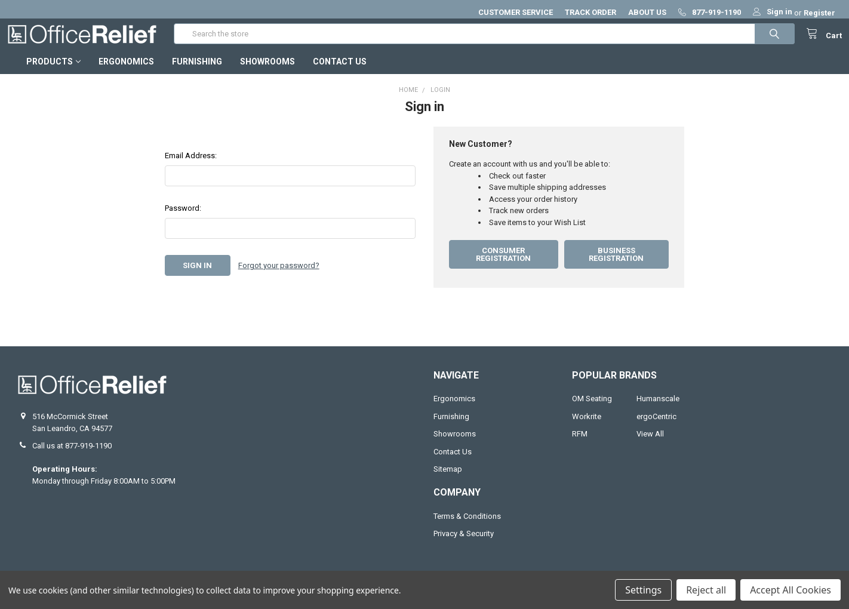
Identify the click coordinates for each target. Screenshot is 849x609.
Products (53, 72)
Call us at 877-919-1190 (72, 456)
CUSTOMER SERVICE (515, 12)
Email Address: (191, 166)
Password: (183, 218)
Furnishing (197, 72)
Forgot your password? (278, 276)
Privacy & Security (463, 544)
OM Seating (592, 409)
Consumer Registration (503, 265)
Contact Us (340, 72)
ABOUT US (647, 12)
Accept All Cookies (790, 589)
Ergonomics (126, 72)
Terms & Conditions (467, 526)
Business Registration (616, 265)
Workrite (586, 427)
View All (650, 444)
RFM (579, 444)
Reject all (706, 589)
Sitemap (447, 479)
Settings (643, 589)
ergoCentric (656, 427)
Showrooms (267, 72)
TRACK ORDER (590, 12)
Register (819, 12)
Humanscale (657, 409)
